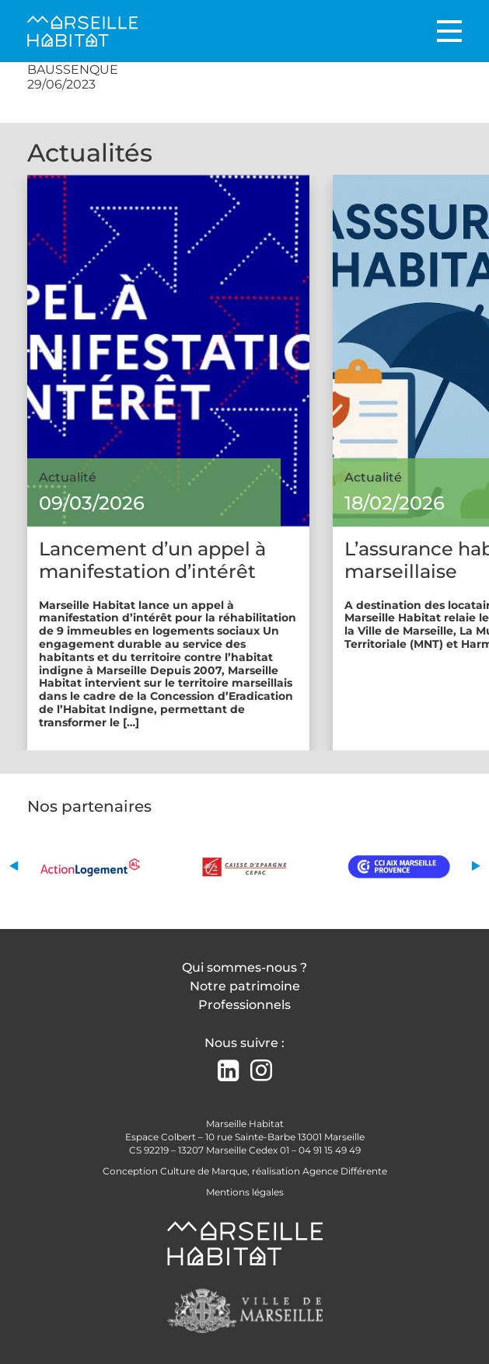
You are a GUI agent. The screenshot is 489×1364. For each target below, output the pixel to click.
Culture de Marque (203, 1171)
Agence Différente (344, 1171)
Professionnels (244, 1004)
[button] (13, 866)
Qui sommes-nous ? (244, 967)
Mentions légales (245, 1192)
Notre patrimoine (245, 986)
